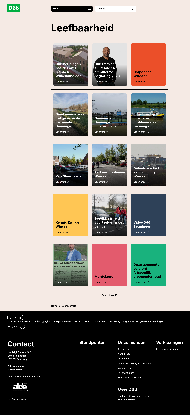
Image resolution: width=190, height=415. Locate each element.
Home (54, 306)
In (10, 318)
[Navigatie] (16, 326)
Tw (14, 318)
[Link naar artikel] (148, 64)
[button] (73, 9)
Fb (20, 318)
